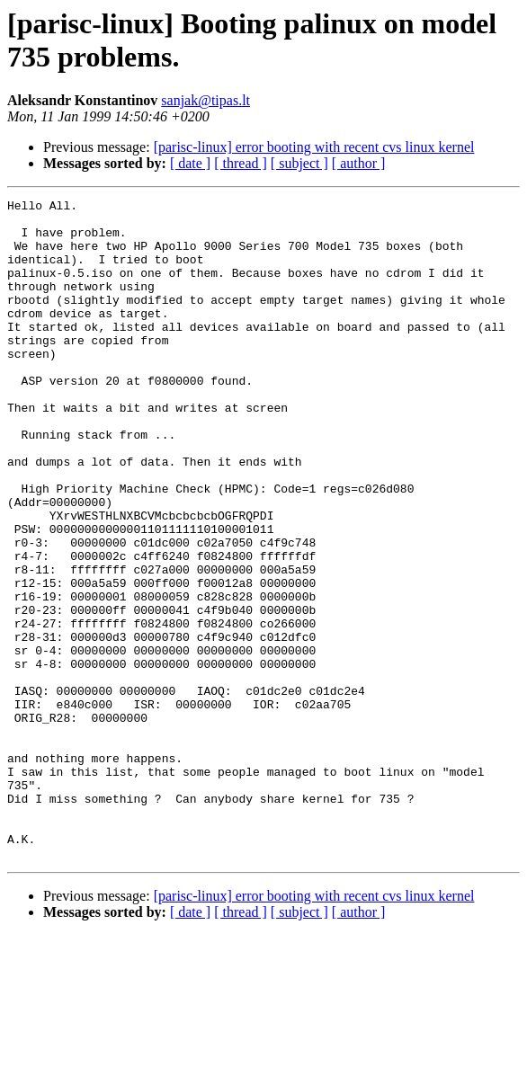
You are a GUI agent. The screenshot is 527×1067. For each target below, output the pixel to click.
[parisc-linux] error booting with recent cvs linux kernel (314, 147)
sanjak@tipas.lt (205, 100)
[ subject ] (299, 163)
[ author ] (359, 163)
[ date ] (190, 163)
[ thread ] (240, 163)
